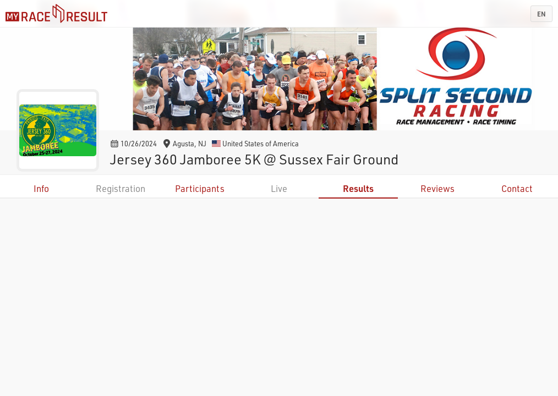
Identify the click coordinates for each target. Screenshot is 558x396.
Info (41, 188)
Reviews (437, 188)
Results (358, 188)
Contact (517, 188)
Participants (200, 188)
